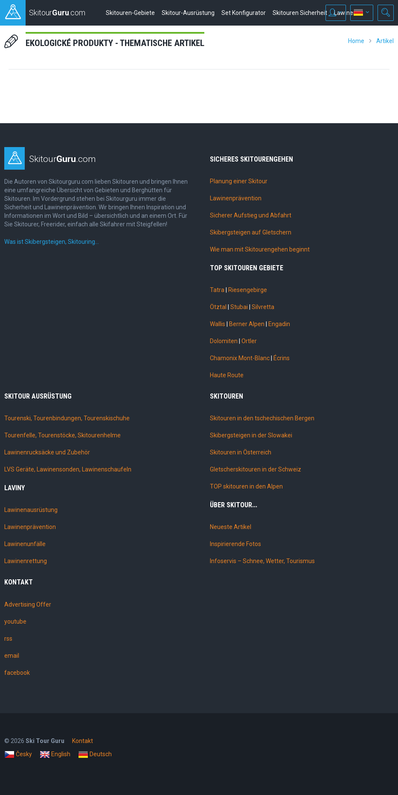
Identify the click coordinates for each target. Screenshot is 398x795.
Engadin (279, 324)
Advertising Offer (27, 604)
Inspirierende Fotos (235, 544)
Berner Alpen (246, 324)
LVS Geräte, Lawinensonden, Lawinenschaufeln (67, 469)
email (11, 655)
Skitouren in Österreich (240, 452)
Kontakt (82, 740)
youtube (15, 621)
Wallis (217, 324)
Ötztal (218, 307)
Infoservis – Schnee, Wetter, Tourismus (262, 561)
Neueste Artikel (230, 526)
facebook (17, 672)
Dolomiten (224, 341)
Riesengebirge (247, 289)
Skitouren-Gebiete (130, 12)
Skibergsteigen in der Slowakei (251, 435)
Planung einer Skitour (238, 181)
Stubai (239, 307)
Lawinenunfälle (25, 544)
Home (356, 41)
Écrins (281, 358)
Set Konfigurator (243, 12)
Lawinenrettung (25, 561)
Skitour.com (62, 159)
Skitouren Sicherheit (300, 12)
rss (8, 638)
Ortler (249, 341)
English (55, 754)
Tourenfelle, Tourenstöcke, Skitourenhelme (62, 435)
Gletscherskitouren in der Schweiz (255, 469)
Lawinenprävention (235, 198)
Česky (18, 754)
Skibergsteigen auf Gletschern (250, 232)
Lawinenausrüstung (31, 509)
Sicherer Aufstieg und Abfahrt (250, 215)
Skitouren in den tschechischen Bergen (262, 418)
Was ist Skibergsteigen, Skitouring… (51, 241)
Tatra (217, 289)
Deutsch (95, 754)
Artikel (385, 41)
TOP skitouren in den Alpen (246, 486)
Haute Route (227, 375)
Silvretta (263, 307)
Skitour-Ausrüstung (188, 12)
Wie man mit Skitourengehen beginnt (260, 249)
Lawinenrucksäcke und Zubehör (47, 452)
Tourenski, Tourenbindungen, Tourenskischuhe (67, 418)
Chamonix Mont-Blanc (240, 358)
